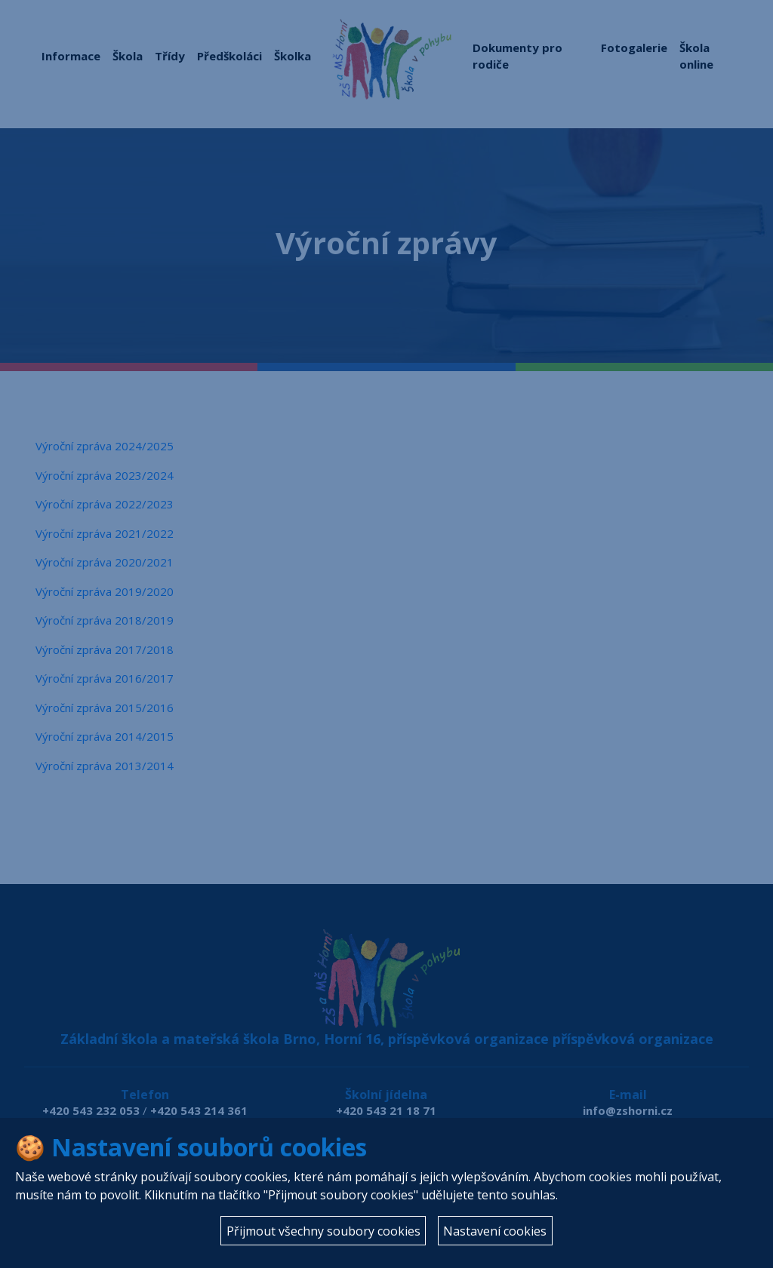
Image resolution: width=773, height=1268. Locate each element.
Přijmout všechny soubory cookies (323, 1231)
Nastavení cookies (495, 1231)
